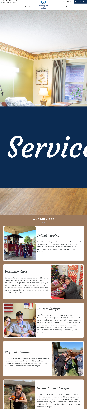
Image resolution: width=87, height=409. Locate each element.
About (18, 7)
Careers (69, 7)
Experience (29, 7)
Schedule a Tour (80, 2)
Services (58, 7)
